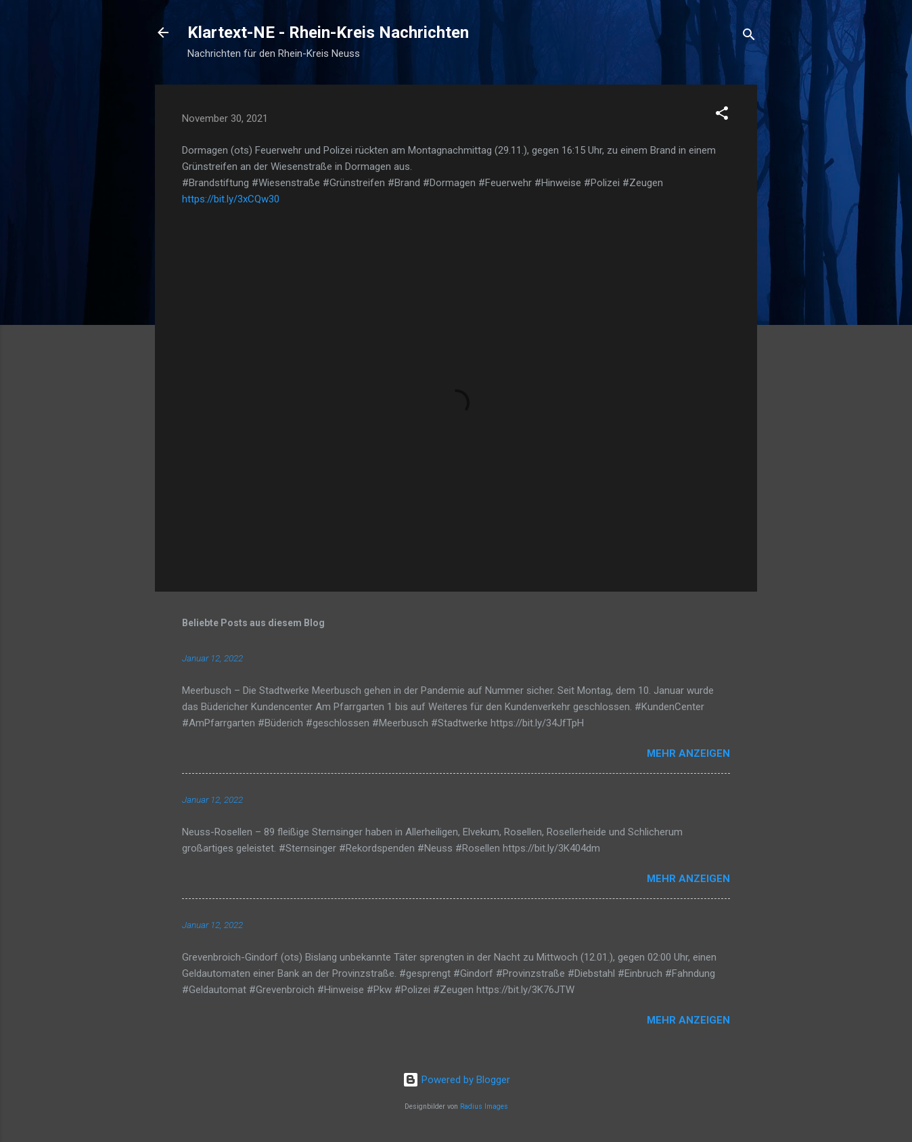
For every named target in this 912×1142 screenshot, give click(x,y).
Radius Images (484, 1106)
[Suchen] (749, 37)
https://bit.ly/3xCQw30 (230, 199)
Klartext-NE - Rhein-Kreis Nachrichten (328, 32)
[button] (722, 115)
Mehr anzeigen (688, 753)
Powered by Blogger (456, 1080)
